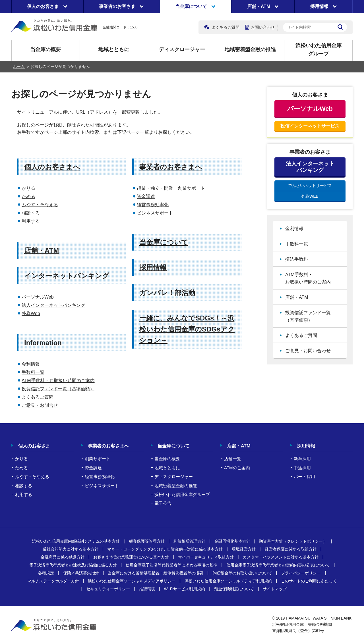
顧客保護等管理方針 (147, 541)
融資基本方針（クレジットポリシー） (293, 541)
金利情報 (31, 364)
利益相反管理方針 (189, 541)
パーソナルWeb (38, 297)
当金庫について (163, 242)
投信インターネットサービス (310, 126)
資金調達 (146, 196)
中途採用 (302, 467)
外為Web (31, 313)
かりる (28, 188)
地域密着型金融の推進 (250, 49)
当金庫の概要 (45, 49)
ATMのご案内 (237, 467)
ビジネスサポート (155, 213)
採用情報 (153, 267)
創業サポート (97, 458)
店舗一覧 (232, 458)
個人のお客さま (34, 445)
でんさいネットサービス (310, 185)
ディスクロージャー (182, 49)
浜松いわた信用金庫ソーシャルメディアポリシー (131, 581)
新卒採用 (302, 458)
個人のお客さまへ (52, 167)
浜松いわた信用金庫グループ (318, 50)
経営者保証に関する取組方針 (291, 549)
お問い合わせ (263, 27)
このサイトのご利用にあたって (309, 581)
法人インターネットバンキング (53, 305)
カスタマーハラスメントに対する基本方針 (280, 557)
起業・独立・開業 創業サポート (171, 188)
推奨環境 (147, 589)
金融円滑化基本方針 (232, 541)
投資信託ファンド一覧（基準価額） (58, 388)
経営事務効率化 (153, 204)
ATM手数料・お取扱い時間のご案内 (58, 380)
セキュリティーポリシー (108, 589)
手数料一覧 (33, 372)
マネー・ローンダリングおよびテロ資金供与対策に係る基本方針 (165, 549)
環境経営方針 (244, 549)
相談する (31, 213)
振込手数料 (296, 259)
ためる (28, 196)
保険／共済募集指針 (81, 573)
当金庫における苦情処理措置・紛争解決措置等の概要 (155, 573)
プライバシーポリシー (301, 573)
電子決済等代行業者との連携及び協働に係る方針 (73, 565)
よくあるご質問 (225, 27)
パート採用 (304, 476)
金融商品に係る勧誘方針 (62, 557)
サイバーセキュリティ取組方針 (206, 557)
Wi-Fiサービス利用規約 (184, 589)
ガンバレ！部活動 (167, 293)
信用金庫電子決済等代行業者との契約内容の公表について (278, 565)
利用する (31, 221)
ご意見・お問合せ (40, 405)
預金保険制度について (234, 589)
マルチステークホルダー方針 (53, 581)
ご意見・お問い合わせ (308, 350)
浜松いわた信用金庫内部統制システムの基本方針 (76, 541)
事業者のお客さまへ (170, 167)
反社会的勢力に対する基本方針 (70, 549)
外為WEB (309, 196)
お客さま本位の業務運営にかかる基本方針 (131, 557)
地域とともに (113, 49)
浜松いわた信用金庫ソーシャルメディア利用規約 (228, 581)
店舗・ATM (41, 250)
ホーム (19, 66)
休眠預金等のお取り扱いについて (242, 573)
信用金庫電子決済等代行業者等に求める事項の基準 (171, 565)
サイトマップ (275, 589)
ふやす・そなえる (40, 204)
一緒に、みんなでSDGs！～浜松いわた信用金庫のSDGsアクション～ (187, 329)
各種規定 (46, 573)
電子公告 (162, 503)
